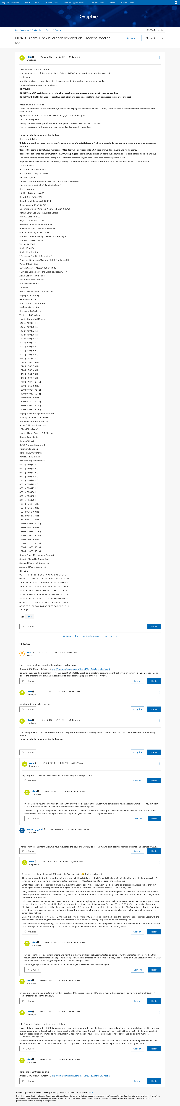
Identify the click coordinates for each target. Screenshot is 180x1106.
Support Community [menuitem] (10, 2)
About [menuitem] (27, 2)
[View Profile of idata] (30, 56)
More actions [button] (152, 37)
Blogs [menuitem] (112, 2)
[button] (159, 57)
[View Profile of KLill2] (30, 652)
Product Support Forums (42, 30)
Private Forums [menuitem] (127, 2)
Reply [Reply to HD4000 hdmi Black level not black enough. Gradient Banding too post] (154, 626)
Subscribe (131, 37)
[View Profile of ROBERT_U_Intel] (36, 829)
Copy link (137, 680)
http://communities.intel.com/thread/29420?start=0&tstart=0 (81, 668)
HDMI (29, 616)
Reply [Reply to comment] (154, 680)
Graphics (58, 30)
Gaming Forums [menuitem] (97, 2)
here (91, 1092)
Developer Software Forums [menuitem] (46, 2)
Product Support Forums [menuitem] (74, 2)
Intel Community (22, 30)
